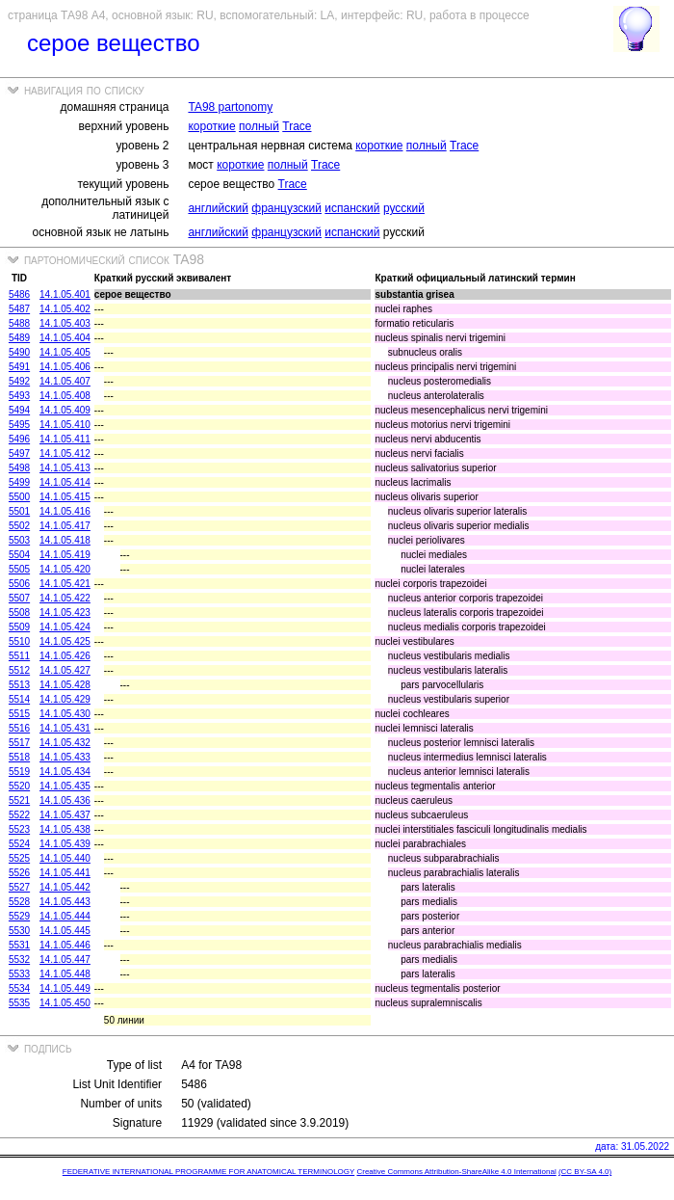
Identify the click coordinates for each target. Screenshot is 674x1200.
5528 (19, 901)
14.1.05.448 (65, 974)
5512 (19, 670)
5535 (19, 1003)
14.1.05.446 (65, 945)
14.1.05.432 (65, 742)
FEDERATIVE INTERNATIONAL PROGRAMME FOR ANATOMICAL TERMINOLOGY (208, 1171)
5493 (19, 395)
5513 (19, 685)
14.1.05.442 (65, 887)
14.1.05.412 (65, 453)
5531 (19, 945)
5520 (19, 786)
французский (286, 208)
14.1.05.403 (65, 323)
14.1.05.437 (65, 815)
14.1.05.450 (65, 1003)
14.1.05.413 (65, 468)
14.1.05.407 (65, 381)
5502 (19, 525)
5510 (19, 641)
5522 (19, 815)
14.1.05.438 (65, 829)
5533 (19, 974)
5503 (19, 540)
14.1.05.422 (65, 598)
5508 (19, 612)
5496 (19, 439)
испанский (351, 208)
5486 (19, 294)
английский (217, 208)
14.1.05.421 (65, 583)
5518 (19, 757)
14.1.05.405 (65, 352)
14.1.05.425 (65, 641)
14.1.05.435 (65, 786)
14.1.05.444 (65, 916)
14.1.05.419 (65, 554)
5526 (19, 872)
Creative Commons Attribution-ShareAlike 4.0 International (456, 1171)
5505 (19, 569)
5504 (19, 554)
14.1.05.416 (65, 511)
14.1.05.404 (65, 338)
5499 (19, 482)
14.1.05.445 (65, 930)
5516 (19, 728)
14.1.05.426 (65, 656)
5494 (19, 410)
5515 (19, 713)
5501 (19, 511)
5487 (19, 309)
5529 (19, 916)
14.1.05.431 (65, 728)
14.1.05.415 (65, 497)
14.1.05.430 (65, 713)
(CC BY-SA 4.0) (584, 1171)
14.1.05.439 (65, 844)
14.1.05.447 (65, 959)
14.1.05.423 (65, 612)
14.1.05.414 (65, 482)
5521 (19, 800)
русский (404, 208)
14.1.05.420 (65, 569)
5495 (19, 424)
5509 (19, 627)
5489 (19, 338)
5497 (19, 453)
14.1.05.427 (65, 670)
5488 (19, 323)
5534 (19, 988)
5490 (19, 352)
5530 (19, 930)
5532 (19, 959)
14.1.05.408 (65, 395)
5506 (19, 583)
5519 (19, 771)
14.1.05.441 (65, 872)
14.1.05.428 (65, 685)
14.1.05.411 (65, 439)
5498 (19, 468)
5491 (19, 366)
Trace (296, 126)
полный (259, 126)
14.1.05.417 (65, 525)
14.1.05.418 (65, 540)
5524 (19, 844)
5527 (19, 887)
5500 (19, 497)
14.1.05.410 (65, 424)
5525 (19, 858)
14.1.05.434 (65, 771)
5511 (19, 656)
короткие (211, 126)
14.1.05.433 (65, 757)
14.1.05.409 (65, 410)
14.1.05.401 (65, 294)
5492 (19, 381)
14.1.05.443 (65, 901)
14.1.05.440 (65, 858)
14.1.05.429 (65, 699)
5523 (19, 829)
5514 (19, 699)
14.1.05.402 (65, 309)
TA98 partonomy (230, 107)
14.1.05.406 (65, 366)
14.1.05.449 (65, 988)
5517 (19, 742)
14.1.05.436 (65, 800)
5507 (19, 598)
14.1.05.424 (65, 627)
